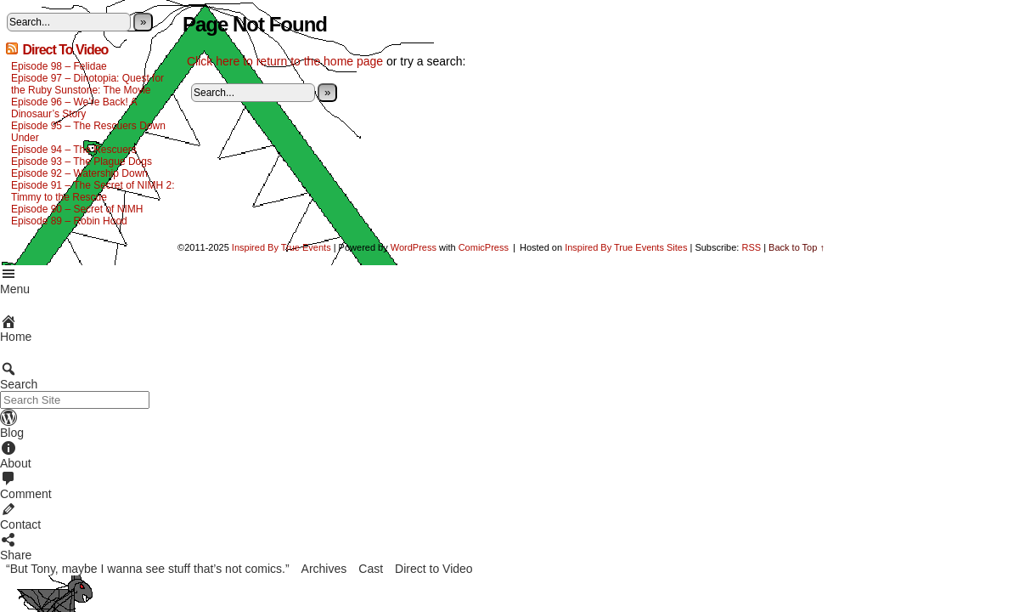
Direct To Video (65, 49)
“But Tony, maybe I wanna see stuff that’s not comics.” (148, 568)
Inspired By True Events (281, 247)
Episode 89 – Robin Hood (69, 221)
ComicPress (484, 247)
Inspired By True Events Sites (626, 247)
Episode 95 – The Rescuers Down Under (88, 132)
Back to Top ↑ (796, 247)
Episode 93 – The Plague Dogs (81, 161)
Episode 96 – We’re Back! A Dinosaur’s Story (74, 108)
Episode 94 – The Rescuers (74, 150)
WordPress (413, 247)
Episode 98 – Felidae (59, 66)
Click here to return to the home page (285, 61)
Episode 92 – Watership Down (79, 173)
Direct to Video (434, 568)
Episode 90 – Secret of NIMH (77, 209)
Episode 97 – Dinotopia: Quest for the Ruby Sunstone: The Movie (87, 84)
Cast (370, 568)
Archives (324, 568)
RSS (751, 247)
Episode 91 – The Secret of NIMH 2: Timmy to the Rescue (93, 191)
